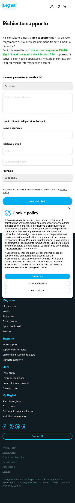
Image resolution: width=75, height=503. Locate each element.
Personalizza (37, 290)
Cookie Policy (14, 248)
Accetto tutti (37, 276)
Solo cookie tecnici (37, 283)
